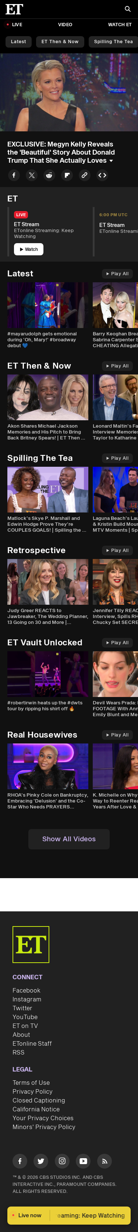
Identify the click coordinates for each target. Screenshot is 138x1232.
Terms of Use (31, 1083)
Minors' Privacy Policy (44, 1127)
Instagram (27, 999)
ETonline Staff (32, 1043)
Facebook (26, 990)
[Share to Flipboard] (67, 176)
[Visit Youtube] (83, 1162)
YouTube (25, 1017)
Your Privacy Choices (43, 1118)
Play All (117, 273)
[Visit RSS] (104, 1162)
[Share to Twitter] (31, 176)
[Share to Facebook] (14, 176)
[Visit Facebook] (20, 1162)
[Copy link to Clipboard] (84, 176)
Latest (18, 41)
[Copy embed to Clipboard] (102, 176)
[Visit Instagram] (62, 1162)
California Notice (36, 1109)
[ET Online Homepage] (17, 9)
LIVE (17, 24)
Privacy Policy (33, 1091)
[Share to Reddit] (49, 176)
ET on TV (25, 1026)
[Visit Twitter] (40, 1162)
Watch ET (120, 24)
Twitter (22, 1008)
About (21, 1035)
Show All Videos (69, 839)
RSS (19, 1052)
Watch (29, 249)
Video (65, 24)
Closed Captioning (39, 1100)
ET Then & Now (60, 41)
